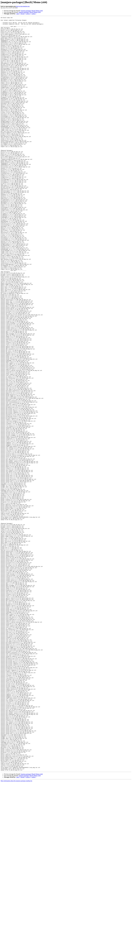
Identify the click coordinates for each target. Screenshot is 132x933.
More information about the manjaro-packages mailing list (16, 931)
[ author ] (33, 13)
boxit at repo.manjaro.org (22, 6)
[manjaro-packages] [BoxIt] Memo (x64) (32, 10)
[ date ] (18, 13)
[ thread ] (22, 13)
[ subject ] (28, 13)
